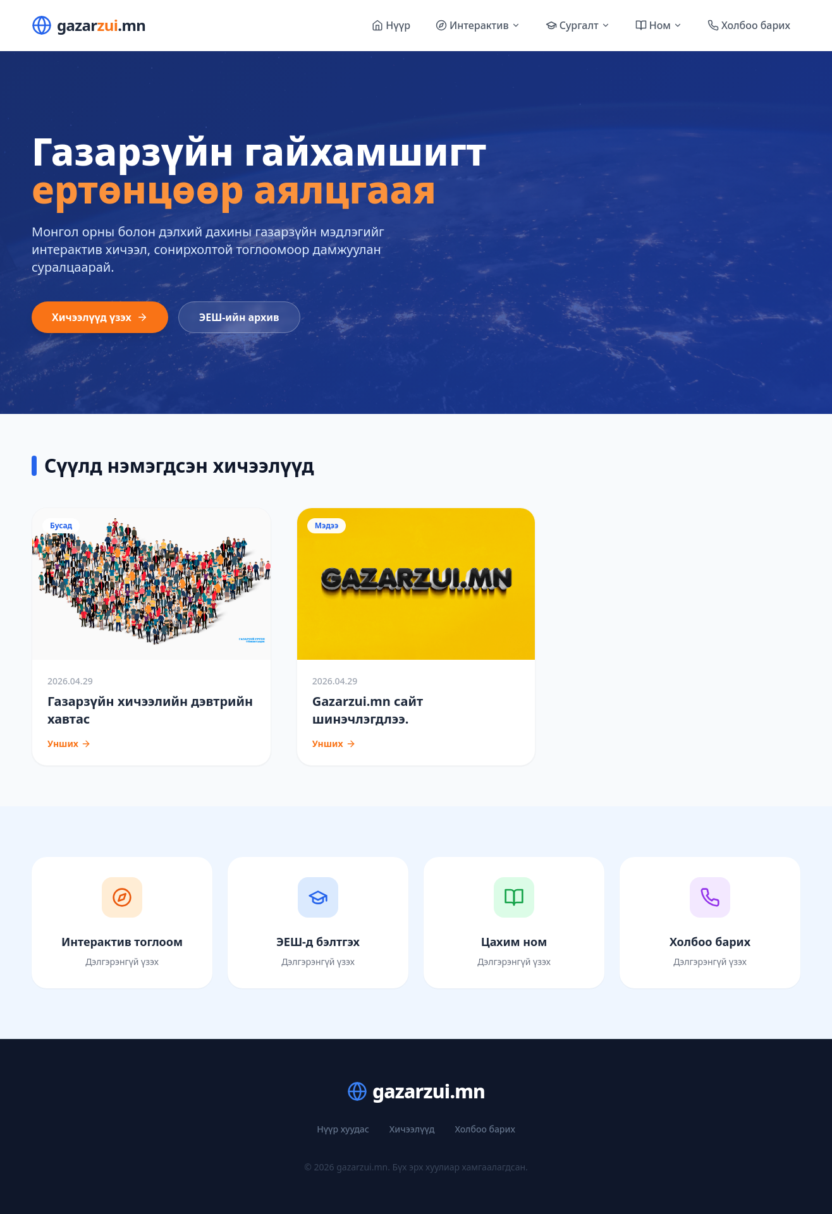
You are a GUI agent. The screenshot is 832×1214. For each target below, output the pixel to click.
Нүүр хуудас (343, 1129)
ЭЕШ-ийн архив (239, 317)
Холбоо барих (485, 1129)
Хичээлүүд (412, 1129)
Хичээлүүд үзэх (100, 317)
